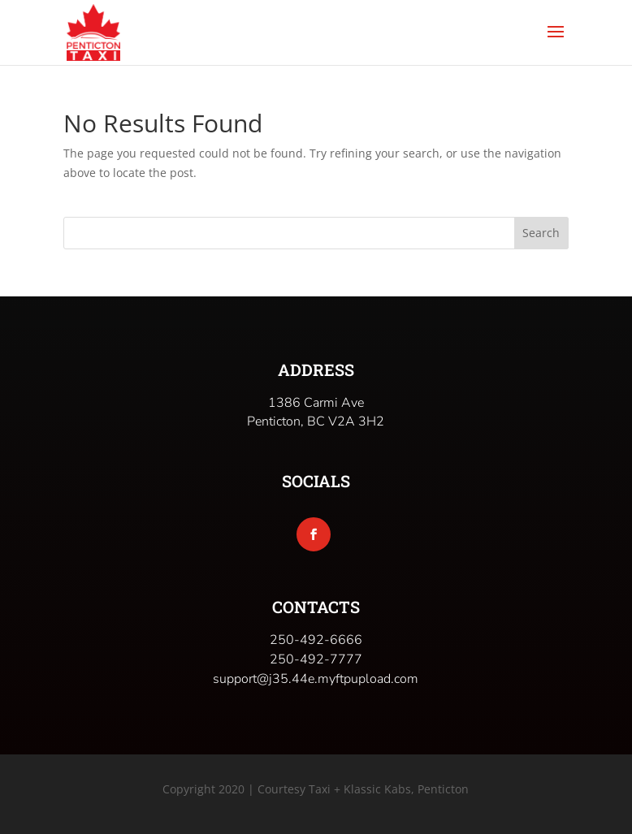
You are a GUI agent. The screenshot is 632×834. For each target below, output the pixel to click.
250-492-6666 (316, 640)
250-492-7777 (316, 659)
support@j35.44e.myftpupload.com (315, 679)
